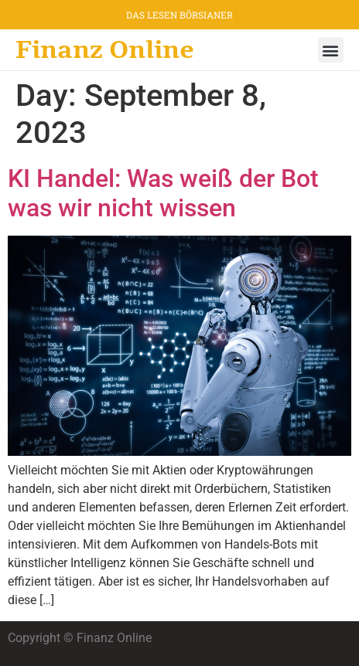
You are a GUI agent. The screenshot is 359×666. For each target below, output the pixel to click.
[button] (331, 50)
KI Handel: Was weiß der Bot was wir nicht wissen (163, 193)
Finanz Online (104, 49)
